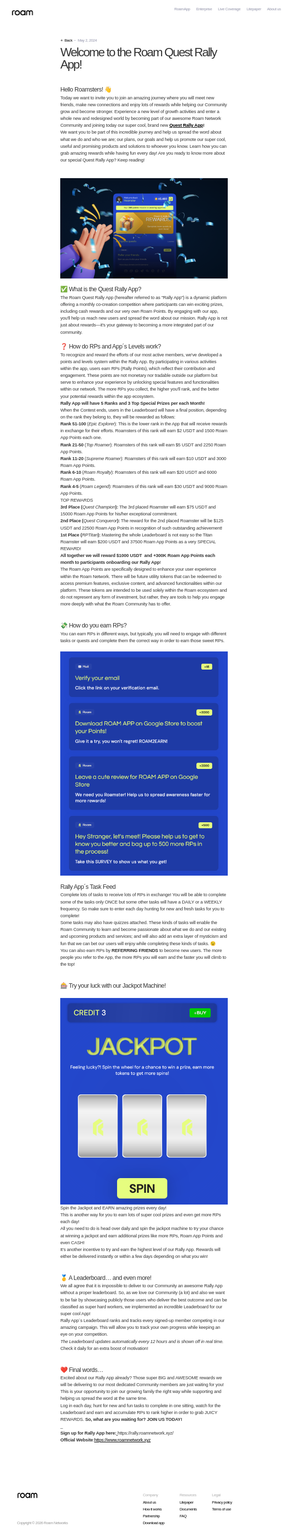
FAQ (183, 1516)
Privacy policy (222, 1502)
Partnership (151, 1516)
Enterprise (204, 9)
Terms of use (221, 1509)
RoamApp (182, 9)
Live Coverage (229, 9)
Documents (188, 1509)
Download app (154, 1523)
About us (274, 9)
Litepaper (253, 9)
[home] (20, 9)
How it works (152, 1509)
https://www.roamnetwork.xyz (122, 1440)
